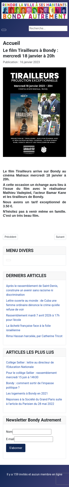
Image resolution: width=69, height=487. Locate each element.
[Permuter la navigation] (3, 30)
